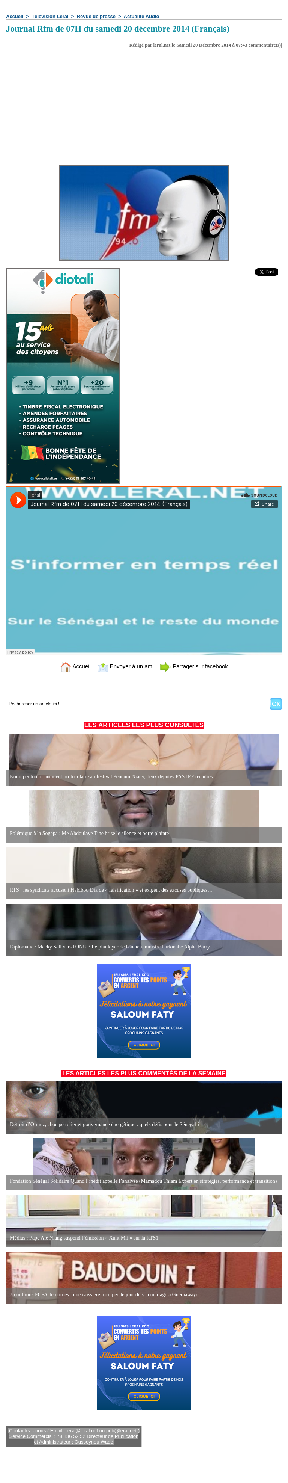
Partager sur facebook (194, 666)
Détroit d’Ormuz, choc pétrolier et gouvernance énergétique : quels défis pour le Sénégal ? (105, 1124)
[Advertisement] (144, 104)
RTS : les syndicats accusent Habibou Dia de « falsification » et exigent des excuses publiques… (111, 890)
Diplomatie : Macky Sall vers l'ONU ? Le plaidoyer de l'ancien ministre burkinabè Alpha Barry (110, 947)
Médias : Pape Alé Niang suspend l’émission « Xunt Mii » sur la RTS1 (84, 1238)
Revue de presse (96, 16)
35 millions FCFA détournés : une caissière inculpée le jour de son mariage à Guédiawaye (104, 1294)
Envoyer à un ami (125, 666)
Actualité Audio (141, 16)
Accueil (14, 16)
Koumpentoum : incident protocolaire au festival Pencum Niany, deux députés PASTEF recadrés (111, 776)
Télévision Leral (50, 16)
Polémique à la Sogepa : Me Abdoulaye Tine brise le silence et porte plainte (89, 833)
